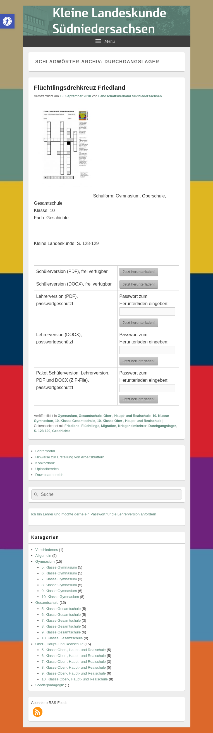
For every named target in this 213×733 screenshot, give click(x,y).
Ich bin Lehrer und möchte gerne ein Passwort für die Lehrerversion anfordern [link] (93, 514)
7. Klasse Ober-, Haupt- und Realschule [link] (74, 661)
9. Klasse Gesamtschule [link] (61, 632)
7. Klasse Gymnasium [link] (59, 579)
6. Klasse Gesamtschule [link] (61, 614)
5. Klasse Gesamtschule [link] (61, 609)
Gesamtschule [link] (90, 416)
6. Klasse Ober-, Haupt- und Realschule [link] (74, 656)
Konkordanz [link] (45, 463)
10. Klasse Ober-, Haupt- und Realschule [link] (129, 421)
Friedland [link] (72, 426)
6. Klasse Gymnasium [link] (59, 573)
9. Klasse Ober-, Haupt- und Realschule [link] (74, 673)
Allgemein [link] (43, 555)
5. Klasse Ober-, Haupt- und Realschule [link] (74, 650)
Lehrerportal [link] (45, 451)
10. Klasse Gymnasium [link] (60, 597)
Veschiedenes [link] (46, 550)
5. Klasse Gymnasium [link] (59, 567)
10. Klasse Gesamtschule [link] (75, 421)
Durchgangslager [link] (162, 426)
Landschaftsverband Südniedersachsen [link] (130, 96)
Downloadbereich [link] (49, 475)
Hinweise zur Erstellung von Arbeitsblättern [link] (69, 457)
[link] (7, 21)
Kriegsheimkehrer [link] (132, 426)
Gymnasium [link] (67, 416)
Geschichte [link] (61, 431)
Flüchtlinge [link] (90, 426)
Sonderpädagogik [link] (49, 685)
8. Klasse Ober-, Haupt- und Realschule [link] (74, 667)
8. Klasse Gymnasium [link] (59, 585)
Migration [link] (108, 426)
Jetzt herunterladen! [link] (139, 272)
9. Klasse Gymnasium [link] (59, 591)
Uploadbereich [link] (47, 469)
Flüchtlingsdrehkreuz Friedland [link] (80, 87)
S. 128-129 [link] (42, 431)
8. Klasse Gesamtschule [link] (61, 626)
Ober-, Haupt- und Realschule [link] (127, 416)
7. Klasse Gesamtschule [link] (61, 620)
